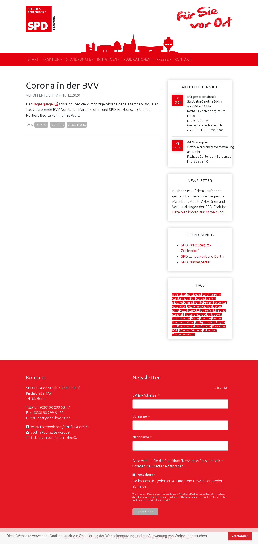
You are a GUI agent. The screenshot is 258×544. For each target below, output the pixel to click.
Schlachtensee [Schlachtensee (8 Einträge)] (181, 318)
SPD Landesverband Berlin (202, 256)
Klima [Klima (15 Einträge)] (175, 310)
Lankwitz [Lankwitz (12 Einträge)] (193, 310)
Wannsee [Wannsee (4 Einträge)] (185, 330)
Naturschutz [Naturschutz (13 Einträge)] (193, 314)
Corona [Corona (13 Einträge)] (200, 298)
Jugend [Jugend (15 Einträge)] (217, 306)
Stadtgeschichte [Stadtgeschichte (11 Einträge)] (205, 322)
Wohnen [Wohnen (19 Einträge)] (196, 330)
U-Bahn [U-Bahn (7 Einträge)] (196, 326)
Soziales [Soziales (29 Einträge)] (217, 318)
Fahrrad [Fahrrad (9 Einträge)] (188, 302)
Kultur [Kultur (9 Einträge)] (183, 310)
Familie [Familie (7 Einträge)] (198, 302)
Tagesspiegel (43, 104)
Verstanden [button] (240, 536)
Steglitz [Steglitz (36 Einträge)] (220, 322)
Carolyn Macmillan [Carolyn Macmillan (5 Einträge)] (183, 298)
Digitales (57, 124)
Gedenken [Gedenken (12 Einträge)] (220, 302)
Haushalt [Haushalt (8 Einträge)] (206, 306)
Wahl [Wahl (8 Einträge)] (175, 330)
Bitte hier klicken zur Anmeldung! (198, 212)
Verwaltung (77, 124)
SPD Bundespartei (195, 262)
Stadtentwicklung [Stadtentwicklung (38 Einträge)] (183, 322)
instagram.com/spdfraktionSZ (54, 437)
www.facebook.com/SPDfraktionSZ (59, 427)
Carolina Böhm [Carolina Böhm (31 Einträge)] (211, 294)
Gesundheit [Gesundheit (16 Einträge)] (194, 306)
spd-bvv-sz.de (59, 418)
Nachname (142, 438)
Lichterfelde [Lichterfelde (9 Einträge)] (207, 310)
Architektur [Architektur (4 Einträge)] (179, 294)
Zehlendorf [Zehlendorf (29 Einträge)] (210, 330)
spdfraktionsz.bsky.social (50, 432)
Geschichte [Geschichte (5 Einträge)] (179, 306)
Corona (41, 124)
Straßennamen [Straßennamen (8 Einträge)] (181, 326)
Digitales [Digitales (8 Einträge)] (177, 302)
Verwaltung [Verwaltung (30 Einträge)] (219, 326)
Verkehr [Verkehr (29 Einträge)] (206, 326)
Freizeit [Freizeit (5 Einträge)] (208, 302)
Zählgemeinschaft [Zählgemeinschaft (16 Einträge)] (183, 334)
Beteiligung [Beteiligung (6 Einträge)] (194, 294)
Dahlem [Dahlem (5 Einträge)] (211, 298)
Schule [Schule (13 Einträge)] (195, 318)
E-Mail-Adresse (146, 396)
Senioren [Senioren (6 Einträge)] (205, 318)
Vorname (141, 417)
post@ (42, 418)
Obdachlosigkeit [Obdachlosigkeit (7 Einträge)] (211, 314)
